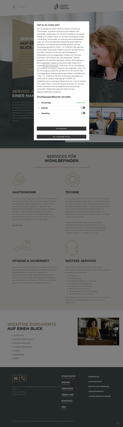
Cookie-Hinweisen (50, 65)
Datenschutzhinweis (44, 92)
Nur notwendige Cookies (61, 137)
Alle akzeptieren (61, 128)
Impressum (57, 92)
